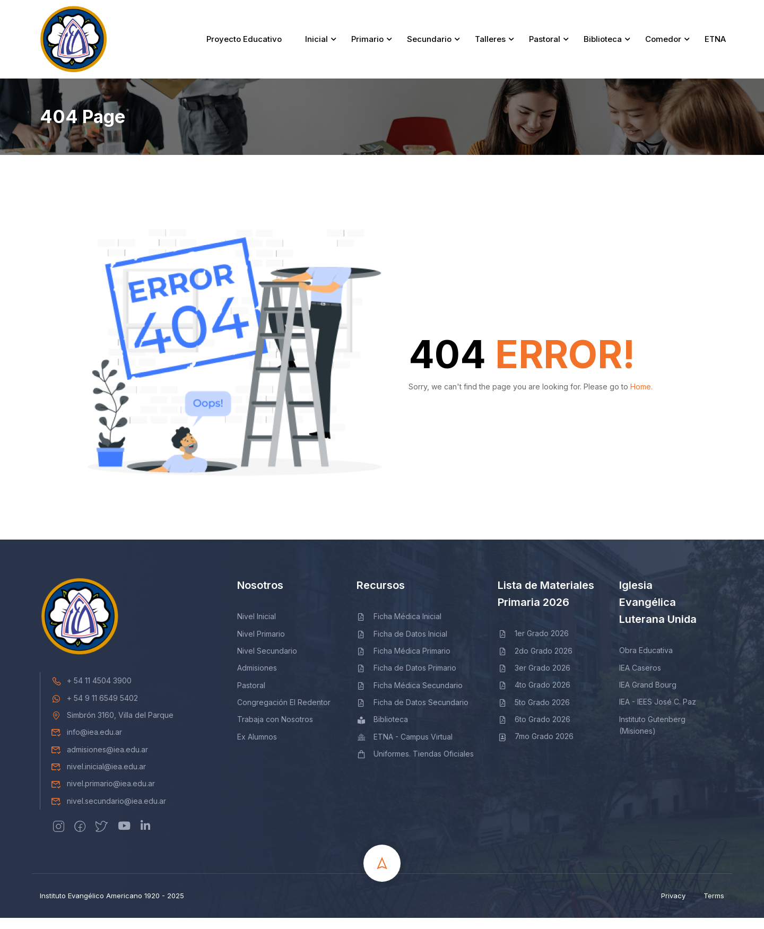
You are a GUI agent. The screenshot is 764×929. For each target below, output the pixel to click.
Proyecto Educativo (242, 45)
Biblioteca (601, 45)
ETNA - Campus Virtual (405, 747)
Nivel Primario (261, 644)
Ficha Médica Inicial (399, 627)
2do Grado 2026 (535, 661)
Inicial (314, 45)
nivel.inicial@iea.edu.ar (98, 778)
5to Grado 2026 (534, 713)
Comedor (662, 45)
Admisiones (257, 679)
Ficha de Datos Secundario (412, 713)
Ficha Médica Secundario (410, 696)
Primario (366, 45)
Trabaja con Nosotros (275, 730)
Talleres (488, 45)
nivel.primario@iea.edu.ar (103, 795)
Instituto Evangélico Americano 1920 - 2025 (112, 906)
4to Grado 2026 (534, 696)
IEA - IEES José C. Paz (657, 713)
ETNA (713, 45)
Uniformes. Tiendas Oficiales (415, 765)
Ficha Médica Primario (403, 661)
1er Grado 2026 (533, 644)
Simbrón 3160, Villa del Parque (112, 726)
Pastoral (543, 45)
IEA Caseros (640, 678)
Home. (641, 398)
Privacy (673, 906)
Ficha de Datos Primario (406, 679)
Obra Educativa (646, 661)
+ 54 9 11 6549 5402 (94, 709)
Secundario (427, 45)
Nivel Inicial (256, 627)
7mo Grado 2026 (536, 747)
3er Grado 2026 (534, 678)
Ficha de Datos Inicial (402, 644)
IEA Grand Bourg (647, 695)
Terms (714, 906)
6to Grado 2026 (534, 730)
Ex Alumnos (257, 747)
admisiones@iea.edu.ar (99, 760)
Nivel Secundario (267, 661)
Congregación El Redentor (284, 713)
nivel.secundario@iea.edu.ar (108, 812)
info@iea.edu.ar (86, 743)
